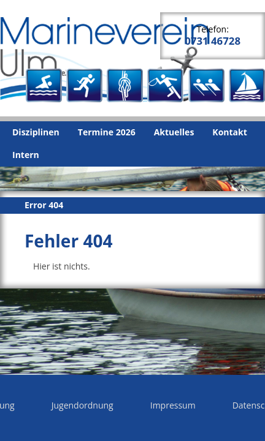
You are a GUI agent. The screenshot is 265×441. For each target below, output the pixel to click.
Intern (25, 154)
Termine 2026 (107, 132)
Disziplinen (36, 132)
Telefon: (212, 35)
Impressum (173, 405)
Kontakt (229, 132)
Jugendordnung (82, 405)
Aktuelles (174, 132)
